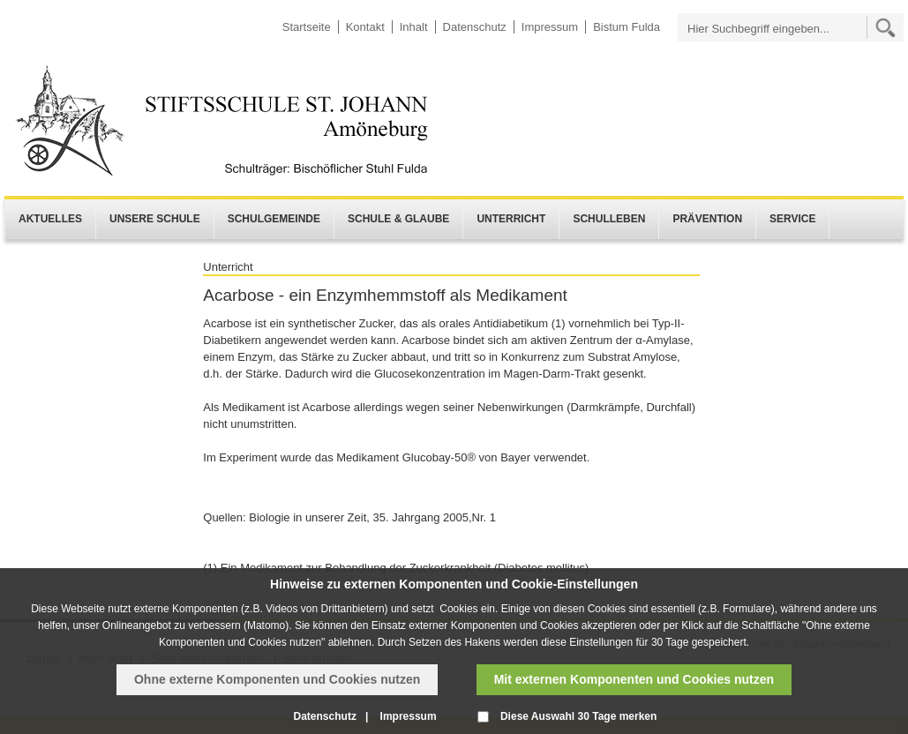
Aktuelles (50, 219)
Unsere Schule (154, 219)
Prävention (707, 219)
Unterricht (511, 219)
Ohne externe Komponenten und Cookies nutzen (277, 679)
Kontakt (365, 27)
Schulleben (609, 219)
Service (792, 219)
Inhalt (414, 27)
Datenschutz (475, 27)
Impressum (550, 27)
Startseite (306, 27)
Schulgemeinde (274, 219)
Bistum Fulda (626, 27)
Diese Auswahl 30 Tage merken (578, 716)
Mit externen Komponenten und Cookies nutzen (634, 679)
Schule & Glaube (398, 219)
